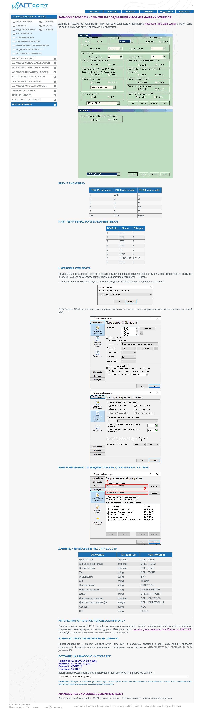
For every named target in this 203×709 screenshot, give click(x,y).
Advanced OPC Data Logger (29, 86)
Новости (177, 706)
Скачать (21, 25)
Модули (48, 25)
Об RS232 (138, 706)
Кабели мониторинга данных (157, 698)
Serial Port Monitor (153, 706)
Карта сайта (79, 706)
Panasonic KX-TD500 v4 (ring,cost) (77, 660)
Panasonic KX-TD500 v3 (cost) (75, 663)
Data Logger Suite (23, 58)
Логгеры (112, 12)
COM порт (94, 12)
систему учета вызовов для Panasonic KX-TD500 (162, 629)
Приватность (56, 707)
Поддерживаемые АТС (27, 49)
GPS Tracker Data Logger (28, 76)
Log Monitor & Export (26, 99)
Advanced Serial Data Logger (31, 63)
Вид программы (26, 29)
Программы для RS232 (122, 706)
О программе (24, 21)
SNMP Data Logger (23, 90)
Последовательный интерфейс (74, 698)
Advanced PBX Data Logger (160, 23)
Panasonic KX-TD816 (70, 669)
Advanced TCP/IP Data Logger (30, 67)
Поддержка (166, 12)
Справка (48, 29)
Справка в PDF (25, 37)
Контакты (184, 12)
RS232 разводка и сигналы (106, 698)
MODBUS (130, 12)
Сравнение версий (27, 41)
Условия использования (37, 707)
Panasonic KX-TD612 (70, 666)
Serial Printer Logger (26, 81)
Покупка (148, 12)
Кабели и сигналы (131, 698)
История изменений (27, 53)
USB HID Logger (22, 95)
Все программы (22, 104)
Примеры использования (27, 45)
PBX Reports (24, 33)
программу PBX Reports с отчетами (102, 632)
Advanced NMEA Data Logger (30, 72)
